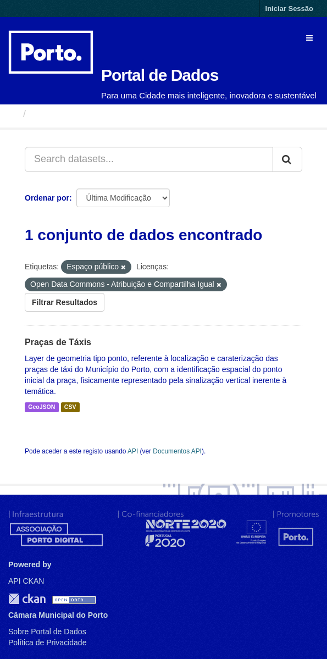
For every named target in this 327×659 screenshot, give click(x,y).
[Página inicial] (13, 113)
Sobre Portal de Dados (47, 631)
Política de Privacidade (47, 642)
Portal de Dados (159, 75)
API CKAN (26, 581)
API (133, 451)
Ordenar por (47, 197)
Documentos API (177, 451)
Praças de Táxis (58, 342)
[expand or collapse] (309, 38)
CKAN (27, 599)
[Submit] (287, 159)
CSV (70, 407)
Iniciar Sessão (289, 8)
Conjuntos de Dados (79, 113)
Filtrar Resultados (64, 302)
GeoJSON (41, 407)
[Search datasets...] (149, 159)
